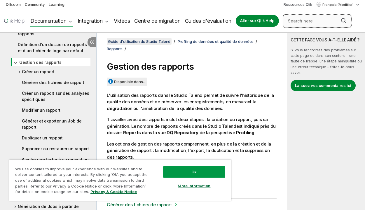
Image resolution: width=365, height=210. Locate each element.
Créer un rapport (38, 71)
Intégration (90, 21)
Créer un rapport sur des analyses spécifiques (55, 96)
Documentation (48, 21)
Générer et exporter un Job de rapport (52, 124)
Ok (185, 167)
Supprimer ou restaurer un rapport (55, 148)
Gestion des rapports (40, 62)
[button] (343, 21)
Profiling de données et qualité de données (216, 41)
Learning (56, 4)
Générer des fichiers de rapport (53, 82)
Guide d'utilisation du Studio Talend (139, 41)
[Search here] (317, 21)
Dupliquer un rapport (42, 137)
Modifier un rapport (41, 110)
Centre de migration (157, 21)
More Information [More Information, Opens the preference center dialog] (185, 181)
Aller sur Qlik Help (257, 20)
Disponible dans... (130, 81)
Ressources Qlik (298, 4)
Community (35, 4)
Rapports (115, 48)
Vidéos (122, 21)
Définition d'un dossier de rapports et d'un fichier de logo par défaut (52, 47)
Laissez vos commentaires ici (323, 85)
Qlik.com (13, 4)
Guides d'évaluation (208, 21)
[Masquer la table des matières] (92, 42)
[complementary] (326, 121)
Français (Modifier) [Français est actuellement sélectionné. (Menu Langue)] (338, 5)
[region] (115, 178)
